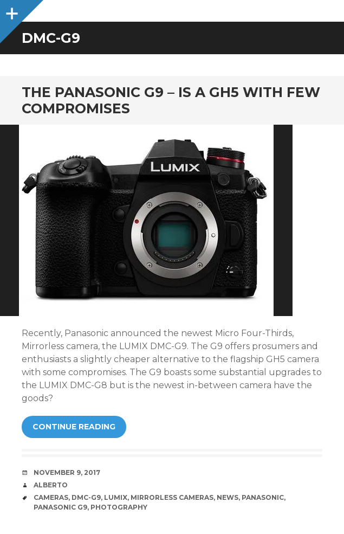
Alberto (51, 485)
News (227, 497)
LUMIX (115, 497)
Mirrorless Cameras (172, 497)
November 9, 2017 (67, 472)
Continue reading (74, 427)
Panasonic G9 (60, 507)
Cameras (51, 497)
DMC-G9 (86, 497)
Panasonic (263, 497)
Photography (118, 507)
